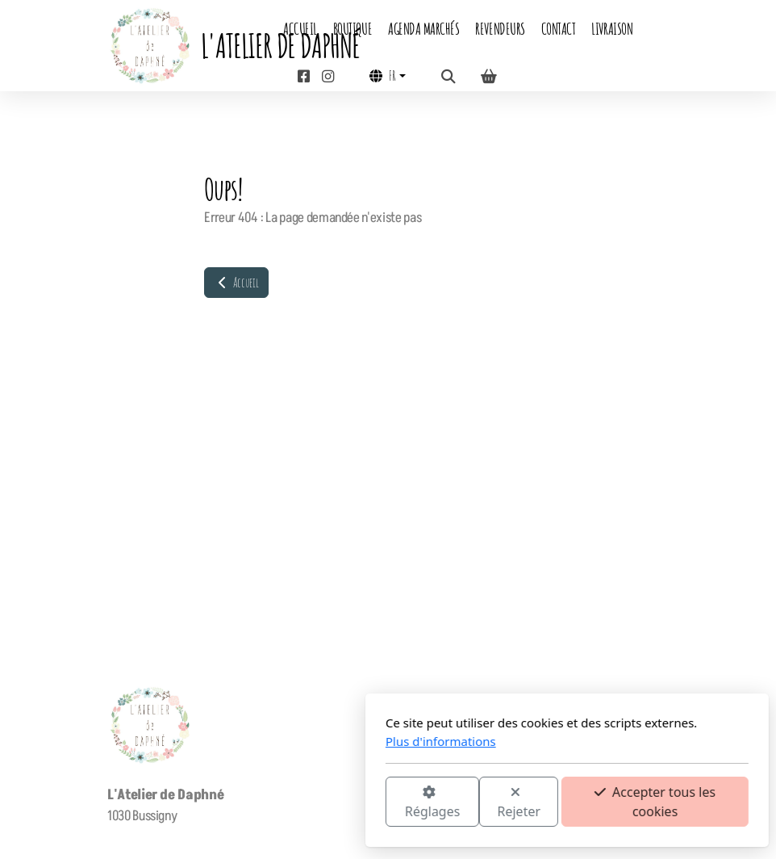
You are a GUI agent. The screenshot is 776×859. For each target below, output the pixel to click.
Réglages (253, 803)
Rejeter (340, 803)
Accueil (236, 282)
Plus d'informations (262, 741)
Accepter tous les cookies (475, 801)
